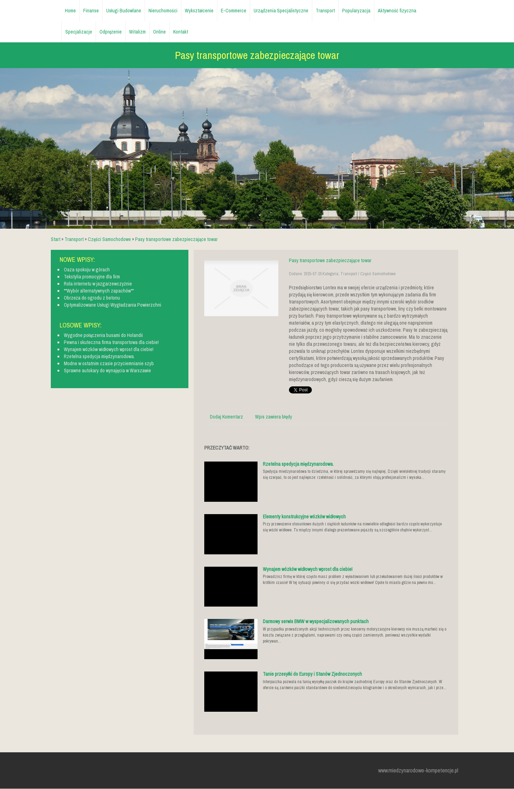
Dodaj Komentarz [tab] (226, 417)
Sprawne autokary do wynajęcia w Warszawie (107, 370)
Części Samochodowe (109, 239)
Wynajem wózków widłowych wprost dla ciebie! (307, 569)
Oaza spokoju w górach (87, 269)
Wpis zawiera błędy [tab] (273, 417)
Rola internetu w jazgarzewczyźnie (98, 284)
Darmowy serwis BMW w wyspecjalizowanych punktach (316, 621)
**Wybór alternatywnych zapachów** (99, 291)
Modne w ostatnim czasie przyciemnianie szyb (109, 363)
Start (55, 239)
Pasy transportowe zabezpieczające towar (176, 239)
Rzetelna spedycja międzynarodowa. (298, 464)
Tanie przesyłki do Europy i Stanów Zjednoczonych (312, 674)
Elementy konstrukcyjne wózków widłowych (304, 516)
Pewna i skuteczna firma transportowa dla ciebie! (111, 342)
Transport (74, 239)
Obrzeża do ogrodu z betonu (92, 298)
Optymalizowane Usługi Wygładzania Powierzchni (112, 305)
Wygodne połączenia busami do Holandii (103, 335)
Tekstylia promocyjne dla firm (92, 276)
